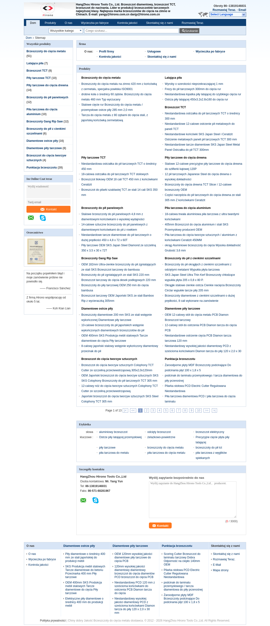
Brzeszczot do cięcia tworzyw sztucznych (109, 359)
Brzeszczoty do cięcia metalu (46, 51)
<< (133, 410)
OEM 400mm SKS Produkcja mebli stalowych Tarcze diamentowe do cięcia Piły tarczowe (83, 588)
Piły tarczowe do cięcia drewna (47, 85)
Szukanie (191, 31)
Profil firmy (106, 51)
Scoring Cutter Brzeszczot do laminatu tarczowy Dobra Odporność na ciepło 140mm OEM (182, 559)
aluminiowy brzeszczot (113, 432)
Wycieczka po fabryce (95, 23)
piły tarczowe (107, 447)
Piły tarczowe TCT (38, 78)
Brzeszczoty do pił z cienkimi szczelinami (192, 258)
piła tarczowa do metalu (114, 452)
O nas (68, 23)
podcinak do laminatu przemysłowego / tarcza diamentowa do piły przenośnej (183, 586)
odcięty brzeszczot (159, 432)
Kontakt (48, 209)
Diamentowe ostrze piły (42, 140)
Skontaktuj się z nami (159, 23)
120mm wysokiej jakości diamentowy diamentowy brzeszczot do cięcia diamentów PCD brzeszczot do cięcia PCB (134, 572)
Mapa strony (221, 570)
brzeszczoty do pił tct (209, 447)
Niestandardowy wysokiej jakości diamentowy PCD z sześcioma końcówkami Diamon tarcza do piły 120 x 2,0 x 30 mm (203, 351)
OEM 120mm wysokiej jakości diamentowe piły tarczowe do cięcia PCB (133, 557)
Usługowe (154, 51)
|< (125, 410)
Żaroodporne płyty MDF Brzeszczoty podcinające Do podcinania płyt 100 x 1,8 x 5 (182, 598)
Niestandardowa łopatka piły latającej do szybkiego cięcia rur (203, 94)
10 (198, 410)
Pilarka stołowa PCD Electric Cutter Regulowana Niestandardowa (182, 573)
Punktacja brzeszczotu (41, 167)
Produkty (50, 23)
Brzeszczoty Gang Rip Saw (44, 121)
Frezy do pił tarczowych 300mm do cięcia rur (193, 89)
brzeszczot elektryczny (210, 432)
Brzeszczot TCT (37, 70)
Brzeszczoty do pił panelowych (47, 97)
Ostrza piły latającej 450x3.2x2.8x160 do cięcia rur (196, 99)
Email (242, 10)
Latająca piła (35, 63)
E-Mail (217, 564)
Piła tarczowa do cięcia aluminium (188, 208)
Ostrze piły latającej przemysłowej (120, 437)
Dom (33, 23)
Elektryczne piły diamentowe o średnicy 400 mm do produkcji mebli (84, 602)
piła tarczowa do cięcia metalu (166, 452)
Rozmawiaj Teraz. (224, 10)
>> (206, 410)
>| (214, 410)
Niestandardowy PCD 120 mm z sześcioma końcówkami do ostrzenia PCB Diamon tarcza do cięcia (134, 588)
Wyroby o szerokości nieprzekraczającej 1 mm (194, 84)
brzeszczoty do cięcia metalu (165, 447)
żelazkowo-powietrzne (161, 437)
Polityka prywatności (53, 620)
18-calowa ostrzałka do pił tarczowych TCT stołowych (114, 174)
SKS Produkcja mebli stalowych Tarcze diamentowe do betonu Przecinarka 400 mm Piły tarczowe (85, 572)
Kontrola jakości (127, 23)
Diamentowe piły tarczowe (44, 148)
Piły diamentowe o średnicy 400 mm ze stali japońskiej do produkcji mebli (85, 557)
